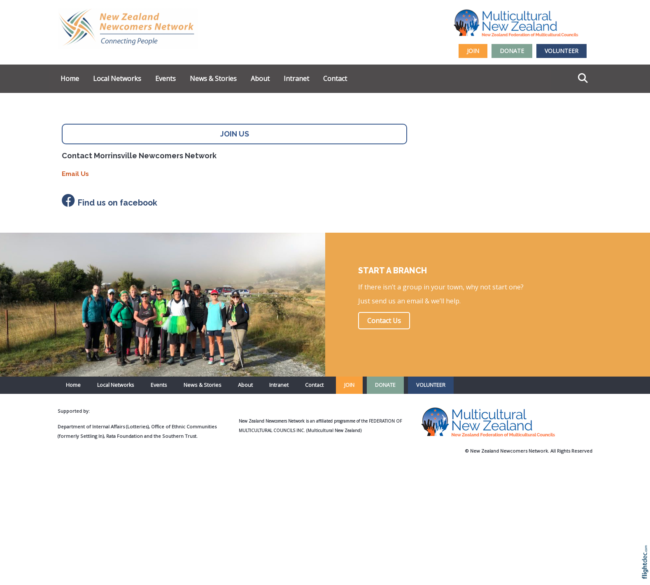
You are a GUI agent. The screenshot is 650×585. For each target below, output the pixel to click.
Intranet (296, 78)
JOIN (473, 51)
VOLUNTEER (561, 51)
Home (70, 78)
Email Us (75, 174)
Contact (335, 78)
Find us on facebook (117, 203)
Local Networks (117, 78)
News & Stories (213, 78)
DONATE (512, 51)
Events (165, 78)
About (260, 78)
